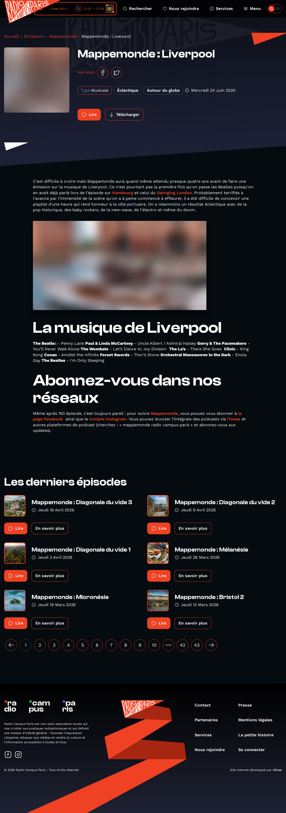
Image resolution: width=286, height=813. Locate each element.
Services (221, 8)
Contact (205, 705)
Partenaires (209, 719)
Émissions (34, 36)
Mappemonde (62, 36)
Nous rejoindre (181, 8)
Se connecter (254, 749)
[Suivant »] (211, 645)
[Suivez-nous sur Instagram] (18, 755)
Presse (247, 705)
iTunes (233, 419)
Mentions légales (258, 719)
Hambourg (122, 192)
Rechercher (137, 8)
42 (182, 645)
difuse (277, 770)
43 (197, 645)
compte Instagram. (108, 419)
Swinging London (174, 192)
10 (154, 645)
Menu (252, 8)
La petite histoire (258, 734)
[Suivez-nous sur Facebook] (8, 755)
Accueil (11, 36)
